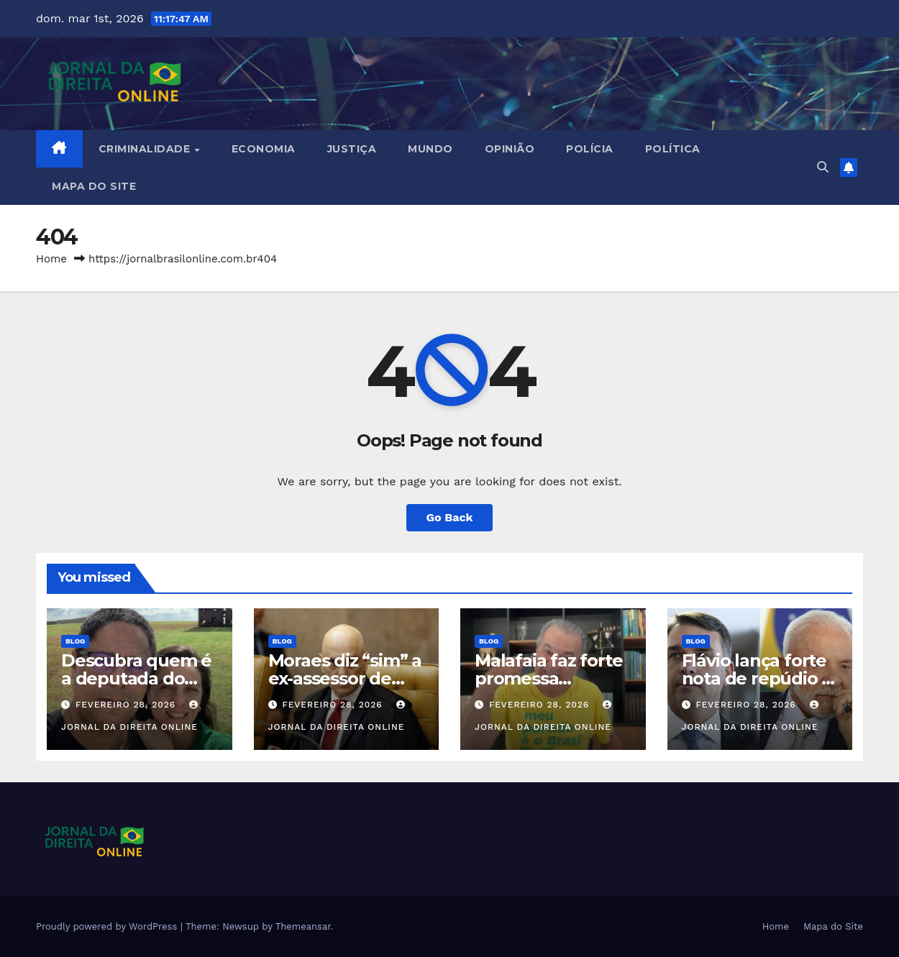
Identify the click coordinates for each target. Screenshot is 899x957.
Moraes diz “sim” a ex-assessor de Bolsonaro (344, 678)
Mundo (430, 148)
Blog (75, 641)
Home (51, 258)
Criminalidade (146, 148)
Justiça (352, 148)
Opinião (510, 148)
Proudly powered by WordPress (108, 926)
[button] (823, 167)
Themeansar (303, 926)
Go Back (449, 517)
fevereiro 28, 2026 (127, 705)
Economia (264, 148)
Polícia (589, 148)
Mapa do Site (94, 186)
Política (673, 148)
